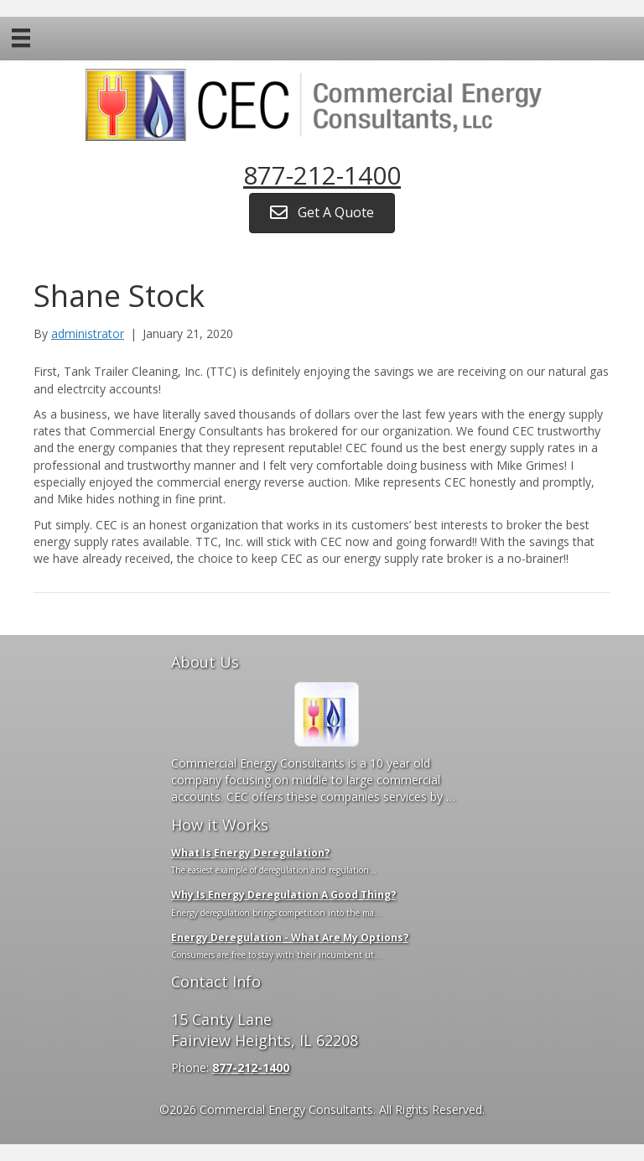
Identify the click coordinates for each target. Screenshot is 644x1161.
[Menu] (21, 38)
